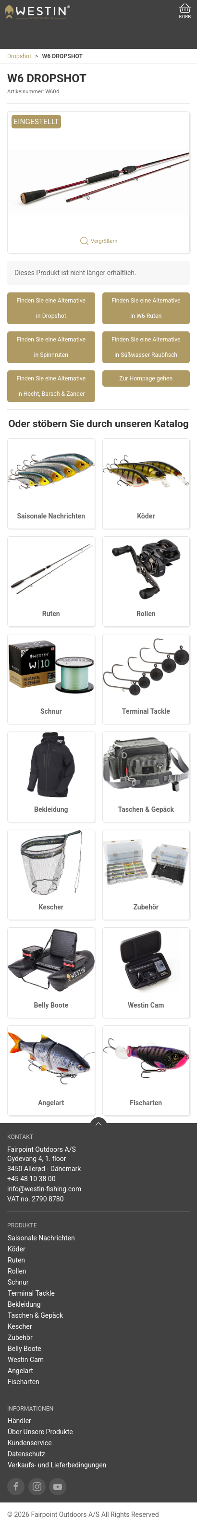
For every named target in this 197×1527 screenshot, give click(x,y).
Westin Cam (146, 1005)
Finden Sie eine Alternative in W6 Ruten (146, 308)
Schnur (51, 711)
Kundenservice (30, 1443)
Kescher (51, 907)
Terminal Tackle (146, 711)
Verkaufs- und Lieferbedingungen (57, 1465)
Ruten (51, 614)
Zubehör (146, 907)
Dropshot (19, 56)
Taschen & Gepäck (146, 809)
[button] (98, 182)
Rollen (146, 614)
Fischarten (146, 1103)
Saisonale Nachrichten (51, 516)
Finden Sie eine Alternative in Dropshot (51, 308)
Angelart (51, 1103)
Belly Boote (51, 1005)
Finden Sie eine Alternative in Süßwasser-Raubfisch (146, 347)
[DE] (37, 12)
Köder (146, 516)
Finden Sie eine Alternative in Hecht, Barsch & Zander (51, 386)
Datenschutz (26, 1454)
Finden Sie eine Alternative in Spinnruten (51, 347)
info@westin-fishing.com (44, 1189)
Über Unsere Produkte (40, 1432)
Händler (19, 1421)
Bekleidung (51, 809)
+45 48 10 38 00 (31, 1179)
